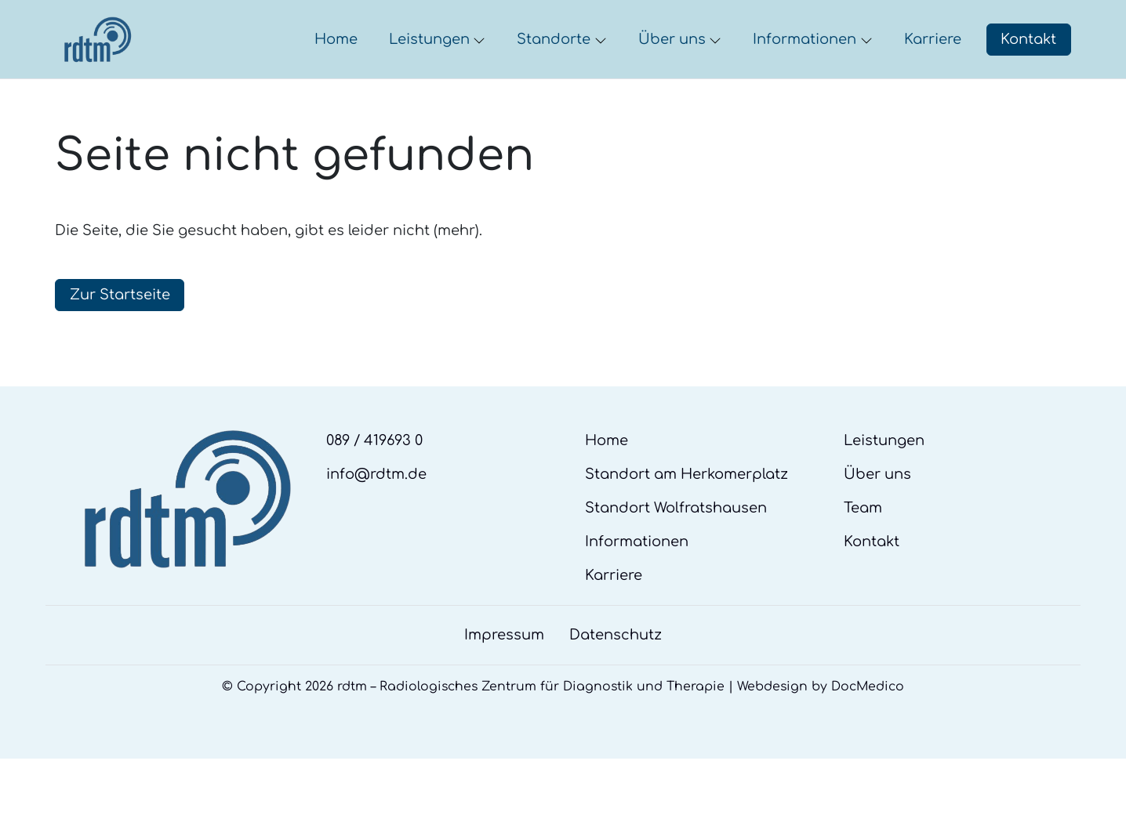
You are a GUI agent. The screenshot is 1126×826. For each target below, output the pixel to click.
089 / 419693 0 (374, 487)
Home (606, 487)
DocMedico (867, 733)
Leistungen (884, 487)
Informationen (636, 588)
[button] (339, 63)
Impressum (504, 681)
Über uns (877, 520)
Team (863, 554)
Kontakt (1028, 62)
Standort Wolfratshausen (676, 554)
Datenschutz (615, 681)
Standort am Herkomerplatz (686, 520)
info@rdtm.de (376, 520)
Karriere (613, 621)
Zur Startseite (120, 341)
